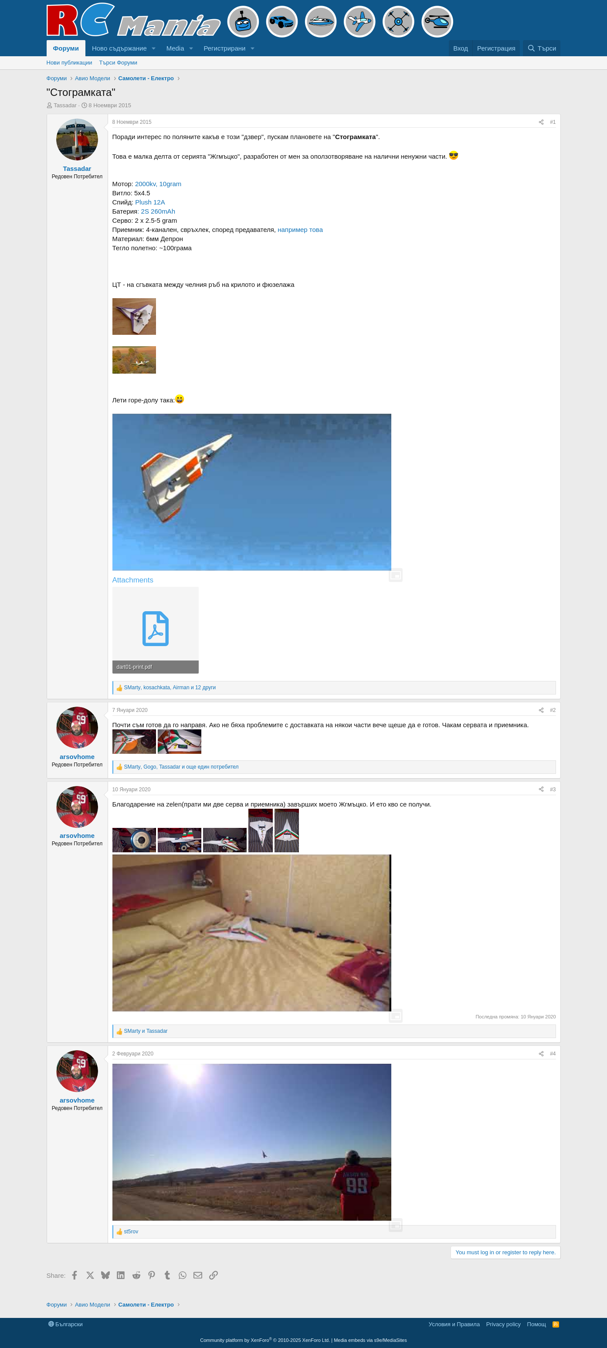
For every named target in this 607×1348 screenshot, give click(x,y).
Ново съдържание (119, 48)
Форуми (66, 48)
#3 (553, 789)
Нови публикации (69, 62)
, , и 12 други (170, 687)
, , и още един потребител (181, 767)
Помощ (536, 1324)
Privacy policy (503, 1324)
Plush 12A (149, 202)
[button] (154, 48)
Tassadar (65, 105)
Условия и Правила (454, 1324)
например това (300, 229)
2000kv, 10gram (158, 183)
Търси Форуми (118, 62)
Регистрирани (224, 48)
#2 (553, 710)
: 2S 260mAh (156, 211)
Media (175, 48)
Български (65, 1324)
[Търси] (541, 48)
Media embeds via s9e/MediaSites (370, 1340)
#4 (553, 1054)
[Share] (541, 122)
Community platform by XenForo (265, 1340)
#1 (553, 122)
